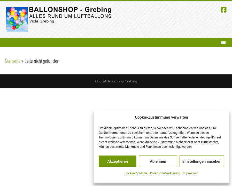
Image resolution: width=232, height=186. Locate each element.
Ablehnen (158, 161)
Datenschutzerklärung (165, 173)
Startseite (12, 60)
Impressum (190, 173)
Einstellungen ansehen (201, 161)
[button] (223, 42)
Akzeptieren (117, 161)
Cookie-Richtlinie (136, 173)
